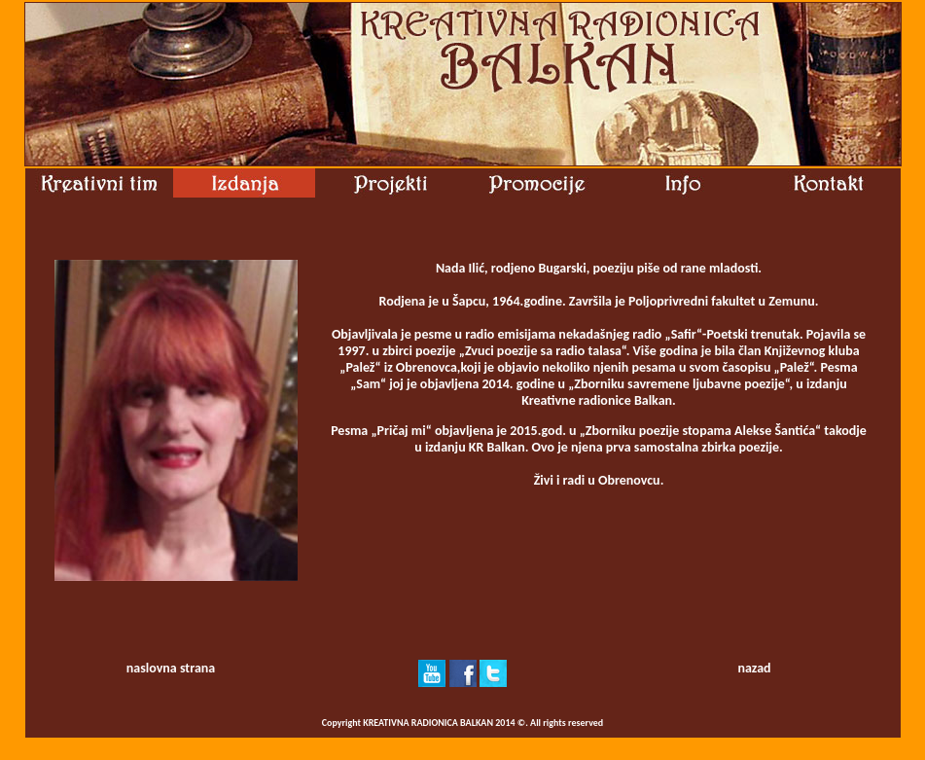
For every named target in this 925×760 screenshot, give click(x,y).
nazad (753, 668)
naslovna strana (170, 668)
